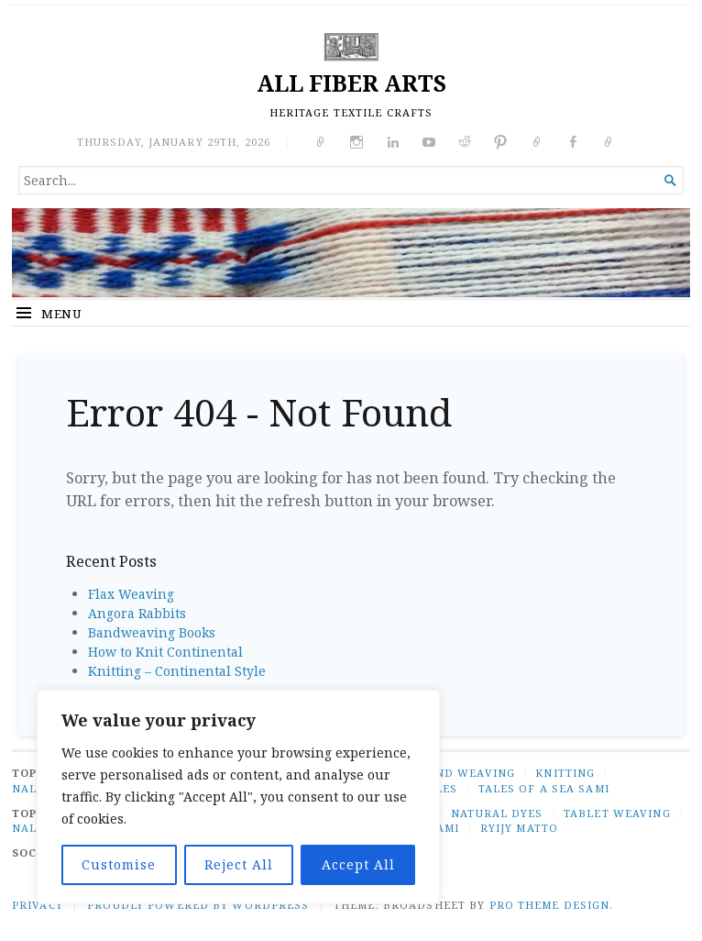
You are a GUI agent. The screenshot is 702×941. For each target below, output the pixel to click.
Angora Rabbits (137, 613)
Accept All (358, 864)
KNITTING (565, 773)
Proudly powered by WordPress (198, 905)
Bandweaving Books (151, 632)
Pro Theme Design (549, 905)
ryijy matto (519, 828)
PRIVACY (37, 905)
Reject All (238, 864)
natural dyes (497, 813)
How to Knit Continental (165, 651)
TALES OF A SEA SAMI (543, 788)
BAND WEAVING (467, 773)
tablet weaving (617, 813)
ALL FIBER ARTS (351, 83)
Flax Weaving (131, 594)
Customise (119, 864)
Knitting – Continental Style (177, 671)
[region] (238, 797)
